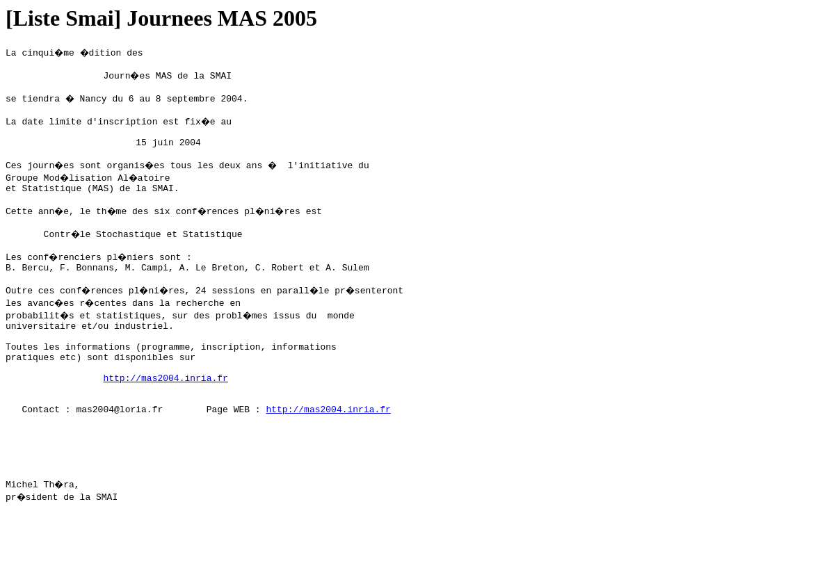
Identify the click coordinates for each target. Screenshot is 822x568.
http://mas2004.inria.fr (165, 415)
